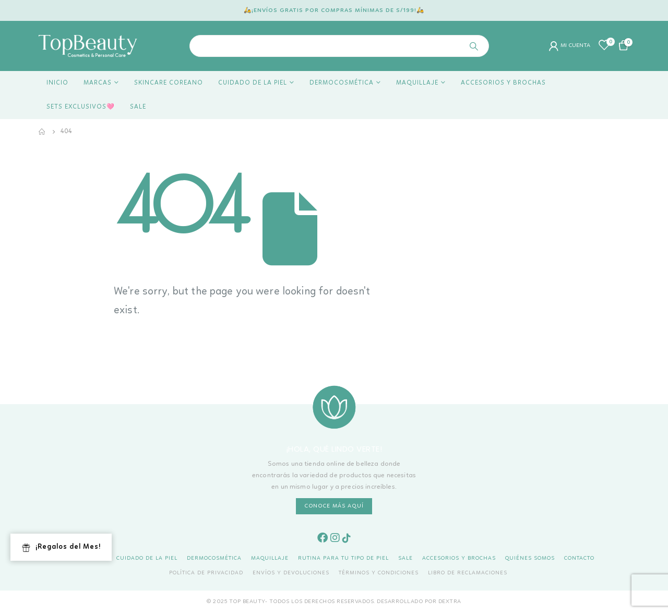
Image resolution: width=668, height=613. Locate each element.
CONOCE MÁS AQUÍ (334, 506)
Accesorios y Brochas (503, 83)
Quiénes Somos (530, 558)
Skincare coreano (168, 83)
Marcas (98, 83)
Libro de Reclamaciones (467, 573)
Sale (138, 107)
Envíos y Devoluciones (291, 573)
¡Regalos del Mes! (61, 547)
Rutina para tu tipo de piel (343, 558)
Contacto (579, 558)
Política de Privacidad (206, 573)
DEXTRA (449, 602)
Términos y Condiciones (379, 573)
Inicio (57, 83)
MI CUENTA (569, 46)
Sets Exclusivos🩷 (80, 107)
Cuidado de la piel (252, 83)
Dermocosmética (341, 83)
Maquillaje (417, 83)
